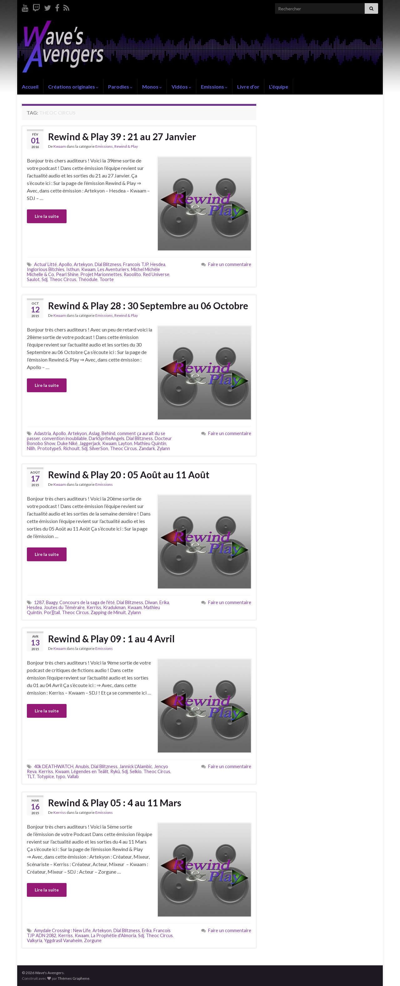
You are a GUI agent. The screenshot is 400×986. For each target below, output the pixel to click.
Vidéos (181, 87)
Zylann (163, 448)
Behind (108, 433)
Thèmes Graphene (73, 978)
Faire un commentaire (229, 264)
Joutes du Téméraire (64, 607)
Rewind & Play (126, 146)
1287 (39, 602)
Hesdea (157, 264)
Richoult (71, 448)
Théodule (88, 279)
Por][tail (52, 612)
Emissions (214, 87)
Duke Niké (67, 443)
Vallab (73, 776)
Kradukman (114, 607)
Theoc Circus (62, 279)
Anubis (82, 766)
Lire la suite (47, 216)
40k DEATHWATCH (53, 766)
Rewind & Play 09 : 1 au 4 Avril (111, 638)
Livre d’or (248, 87)
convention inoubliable (64, 438)
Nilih (31, 448)
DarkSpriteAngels (106, 438)
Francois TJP (135, 264)
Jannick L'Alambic (135, 766)
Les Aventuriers (113, 269)
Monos (152, 87)
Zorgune (93, 940)
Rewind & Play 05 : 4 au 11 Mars (114, 802)
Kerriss (94, 607)
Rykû (115, 771)
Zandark (147, 448)
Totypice (45, 776)
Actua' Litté (45, 264)
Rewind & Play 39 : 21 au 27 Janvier (122, 136)
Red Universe (156, 274)
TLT (31, 776)
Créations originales (73, 87)
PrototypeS (49, 448)
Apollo (65, 264)
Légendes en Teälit (89, 771)
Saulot (33, 279)
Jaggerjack (89, 443)
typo (60, 776)
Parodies (120, 87)
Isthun (72, 269)
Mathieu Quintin (150, 443)
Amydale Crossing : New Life (62, 930)
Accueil (30, 87)
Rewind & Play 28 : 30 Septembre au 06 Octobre (148, 305)
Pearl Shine (67, 274)
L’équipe (278, 87)
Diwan (151, 602)
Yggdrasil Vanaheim (63, 940)
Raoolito (132, 274)
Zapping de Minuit (108, 612)
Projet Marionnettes (101, 274)
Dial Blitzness (108, 264)
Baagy (52, 602)
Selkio (136, 771)
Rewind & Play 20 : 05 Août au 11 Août (128, 474)
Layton (125, 443)
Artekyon (83, 264)
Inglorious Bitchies (45, 269)
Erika (164, 602)
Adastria (42, 433)
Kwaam (59, 146)
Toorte (106, 279)
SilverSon (98, 448)
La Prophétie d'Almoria (113, 935)
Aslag (94, 433)
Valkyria (34, 940)
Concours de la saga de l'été (87, 602)
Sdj (45, 279)
